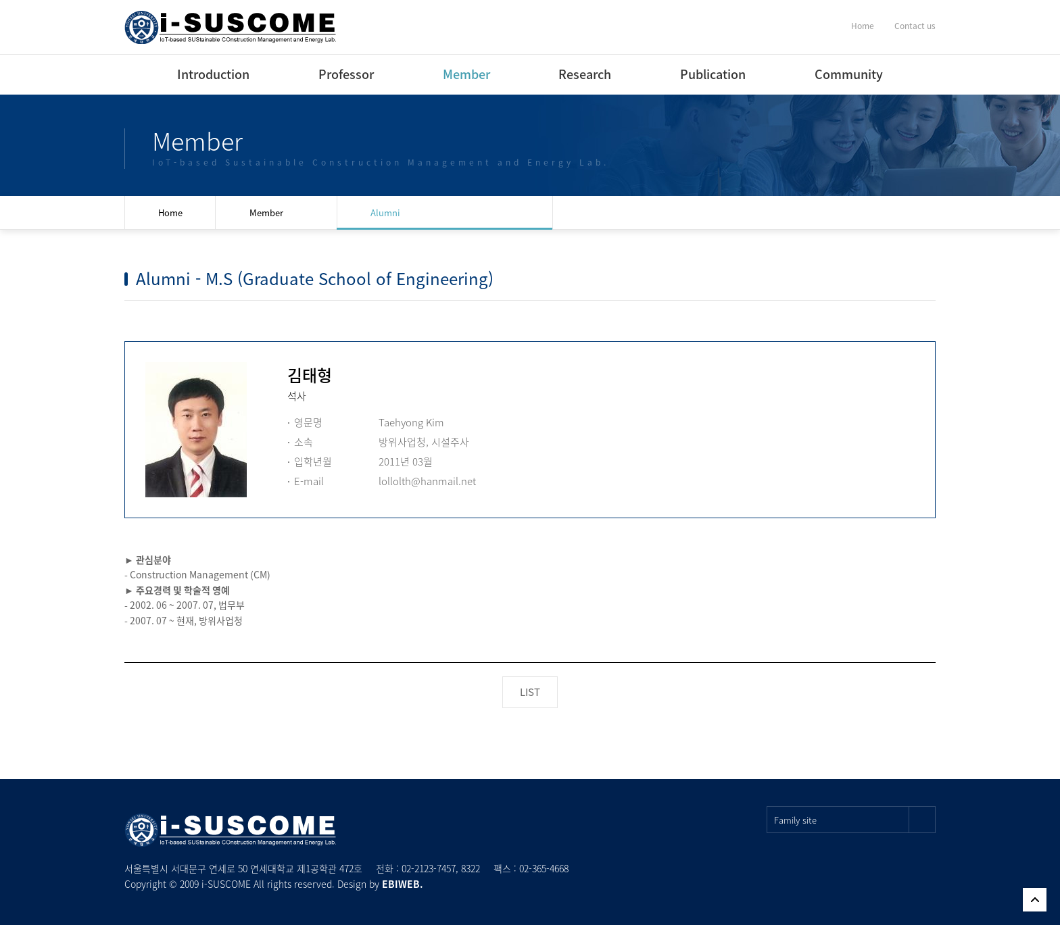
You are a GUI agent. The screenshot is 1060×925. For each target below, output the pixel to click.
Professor (346, 74)
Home (862, 26)
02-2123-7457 (429, 868)
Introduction (213, 74)
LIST (530, 691)
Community (849, 74)
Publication (713, 74)
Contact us (915, 26)
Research (584, 74)
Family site (855, 819)
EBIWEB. (402, 884)
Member (466, 74)
